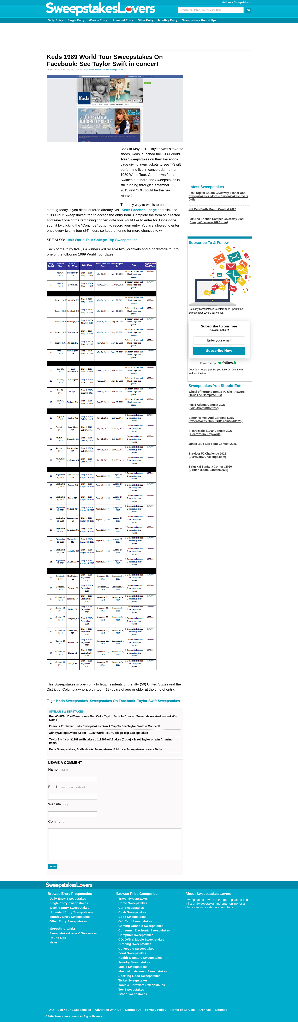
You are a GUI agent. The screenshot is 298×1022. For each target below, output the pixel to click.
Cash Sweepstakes (132, 912)
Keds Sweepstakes (72, 701)
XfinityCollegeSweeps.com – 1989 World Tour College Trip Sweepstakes (98, 732)
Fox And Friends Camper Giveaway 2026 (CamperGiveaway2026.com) (216, 220)
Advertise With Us (108, 1009)
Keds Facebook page (139, 210)
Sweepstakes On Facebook (112, 701)
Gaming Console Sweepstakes (140, 926)
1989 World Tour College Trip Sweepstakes (101, 240)
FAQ (50, 1009)
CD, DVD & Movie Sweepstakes (141, 939)
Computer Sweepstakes (135, 935)
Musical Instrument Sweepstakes (142, 971)
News (53, 942)
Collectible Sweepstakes (136, 948)
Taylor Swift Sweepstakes (158, 701)
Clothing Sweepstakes (134, 944)
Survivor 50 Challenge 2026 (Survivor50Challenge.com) (207, 455)
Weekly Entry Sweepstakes (69, 907)
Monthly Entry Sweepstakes (69, 916)
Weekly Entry (98, 20)
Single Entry (75, 20)
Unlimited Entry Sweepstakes (71, 912)
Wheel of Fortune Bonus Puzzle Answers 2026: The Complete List (217, 393)
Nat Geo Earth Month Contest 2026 (212, 209)
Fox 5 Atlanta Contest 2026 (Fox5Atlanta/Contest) (207, 406)
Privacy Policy (155, 1009)
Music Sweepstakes (133, 966)
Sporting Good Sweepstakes (139, 976)
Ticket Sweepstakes (113, 69)
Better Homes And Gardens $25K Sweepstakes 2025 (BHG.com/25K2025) (216, 419)
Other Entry (146, 20)
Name (58, 769)
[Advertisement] (149, 36)
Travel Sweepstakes (133, 898)
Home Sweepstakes (132, 903)
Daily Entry (55, 20)
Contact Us (133, 1009)
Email (66, 787)
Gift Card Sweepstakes (135, 921)
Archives (204, 1009)
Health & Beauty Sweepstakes (140, 957)
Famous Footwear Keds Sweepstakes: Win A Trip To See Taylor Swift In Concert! (104, 726)
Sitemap (221, 1009)
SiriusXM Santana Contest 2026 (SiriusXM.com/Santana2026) (210, 468)
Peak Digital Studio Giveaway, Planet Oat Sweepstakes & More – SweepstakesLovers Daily (218, 196)
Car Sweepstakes (131, 907)
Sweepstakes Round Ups (199, 20)
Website (58, 804)
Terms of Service (182, 1009)
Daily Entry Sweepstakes (67, 898)
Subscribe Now (219, 351)
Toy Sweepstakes (131, 989)
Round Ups (57, 938)
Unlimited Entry (122, 20)
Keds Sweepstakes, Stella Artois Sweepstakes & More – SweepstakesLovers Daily (105, 749)
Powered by (218, 363)
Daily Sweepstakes (92, 69)
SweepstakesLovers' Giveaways (73, 933)
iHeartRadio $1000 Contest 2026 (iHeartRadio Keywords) (210, 432)
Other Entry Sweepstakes (68, 921)
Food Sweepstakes (132, 953)
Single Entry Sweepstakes (68, 903)
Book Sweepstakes (132, 916)
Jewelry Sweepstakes (134, 962)
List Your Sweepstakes (74, 1009)
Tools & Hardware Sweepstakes (141, 985)
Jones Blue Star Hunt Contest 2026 (213, 443)
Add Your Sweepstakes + (237, 2)
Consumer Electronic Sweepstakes (144, 930)
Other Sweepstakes (132, 994)
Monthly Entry (167, 20)
